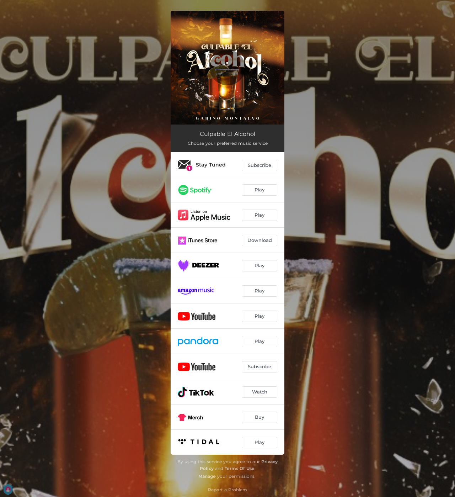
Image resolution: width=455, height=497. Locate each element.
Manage (207, 476)
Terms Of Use (240, 468)
